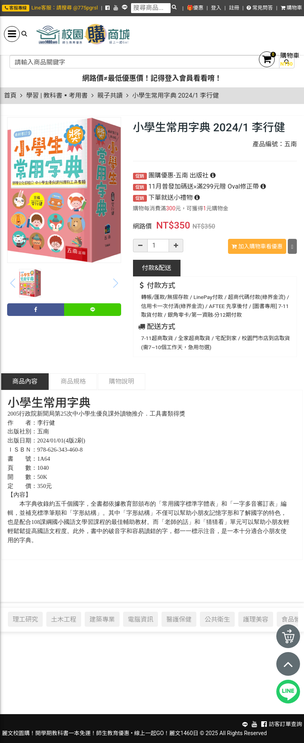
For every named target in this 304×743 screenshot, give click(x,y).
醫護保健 (179, 619)
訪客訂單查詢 (285, 724)
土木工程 (63, 619)
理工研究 (25, 619)
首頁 (10, 95)
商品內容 (25, 381)
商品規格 (73, 381)
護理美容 (255, 619)
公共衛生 (217, 619)
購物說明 (121, 381)
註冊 (234, 8)
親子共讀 (110, 95)
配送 (156, 268)
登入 (216, 8)
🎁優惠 (195, 8)
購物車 (291, 8)
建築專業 (102, 619)
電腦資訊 (140, 619)
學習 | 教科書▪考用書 (57, 95)
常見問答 (260, 8)
